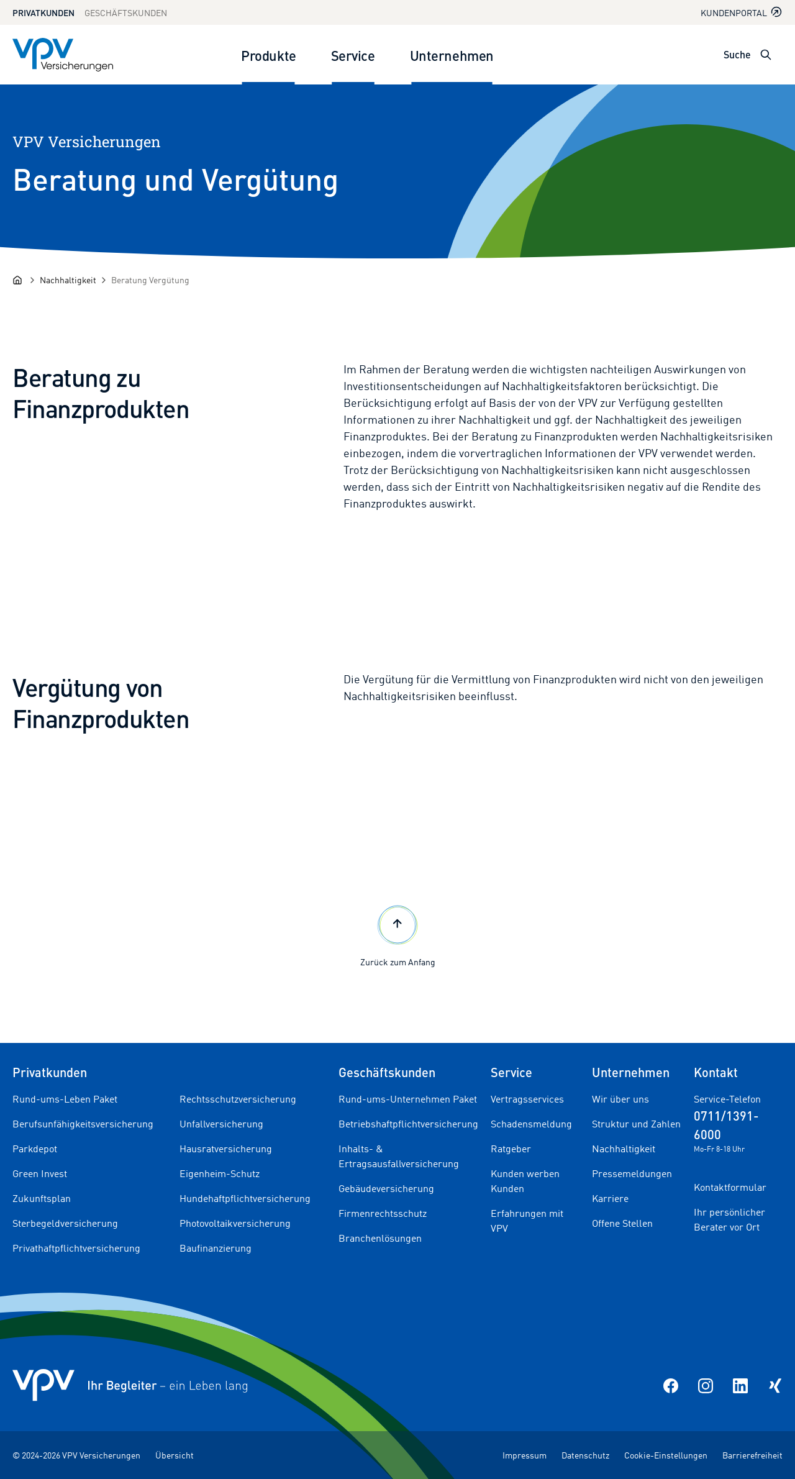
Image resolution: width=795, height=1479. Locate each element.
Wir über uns (620, 1099)
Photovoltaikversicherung (235, 1223)
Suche (737, 54)
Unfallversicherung (221, 1123)
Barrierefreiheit (752, 1455)
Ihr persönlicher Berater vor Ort (729, 1219)
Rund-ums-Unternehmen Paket (407, 1099)
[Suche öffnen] (765, 54)
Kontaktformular (730, 1187)
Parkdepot (34, 1148)
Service (353, 55)
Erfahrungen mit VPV (527, 1220)
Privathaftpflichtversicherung (76, 1248)
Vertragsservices (527, 1099)
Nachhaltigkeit (623, 1148)
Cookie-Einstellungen (665, 1455)
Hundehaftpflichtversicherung (245, 1198)
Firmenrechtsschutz (382, 1213)
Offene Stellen (622, 1223)
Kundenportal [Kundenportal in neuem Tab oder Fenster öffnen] (742, 12)
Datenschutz (585, 1455)
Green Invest (39, 1173)
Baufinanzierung (215, 1248)
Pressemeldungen (632, 1173)
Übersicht (174, 1455)
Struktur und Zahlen (636, 1123)
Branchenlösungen (380, 1238)
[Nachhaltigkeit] (68, 279)
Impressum (524, 1455)
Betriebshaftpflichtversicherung (408, 1123)
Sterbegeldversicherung (65, 1223)
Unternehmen (452, 55)
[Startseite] (17, 280)
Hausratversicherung (225, 1148)
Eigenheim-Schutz (219, 1173)
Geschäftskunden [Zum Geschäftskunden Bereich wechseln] (125, 12)
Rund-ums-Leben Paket (64, 1099)
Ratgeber (511, 1148)
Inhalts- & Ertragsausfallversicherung (398, 1156)
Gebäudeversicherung (386, 1188)
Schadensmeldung (531, 1123)
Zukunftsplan (41, 1198)
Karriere (610, 1198)
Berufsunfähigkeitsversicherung (82, 1123)
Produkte (268, 55)
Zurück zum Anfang (397, 934)
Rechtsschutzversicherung (237, 1099)
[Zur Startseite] (62, 54)
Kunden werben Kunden (525, 1181)
